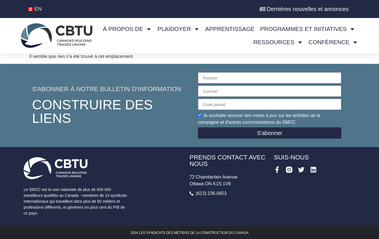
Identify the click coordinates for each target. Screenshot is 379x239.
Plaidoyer (178, 29)
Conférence (333, 42)
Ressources (278, 42)
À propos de (127, 29)
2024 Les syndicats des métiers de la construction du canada (189, 233)
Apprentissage (230, 29)
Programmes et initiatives (307, 29)
